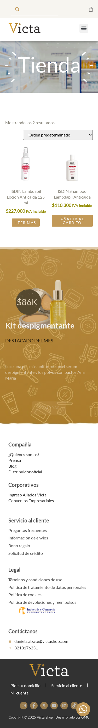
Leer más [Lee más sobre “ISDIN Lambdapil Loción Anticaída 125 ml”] (25, 226)
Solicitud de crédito (25, 558)
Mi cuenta (19, 692)
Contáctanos (23, 637)
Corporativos (23, 491)
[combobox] (34, 9)
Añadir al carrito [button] (72, 225)
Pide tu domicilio (25, 685)
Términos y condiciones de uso (35, 584)
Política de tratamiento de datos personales (47, 592)
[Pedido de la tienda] (58, 139)
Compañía (19, 450)
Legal (14, 575)
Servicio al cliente (28, 526)
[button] (83, 28)
